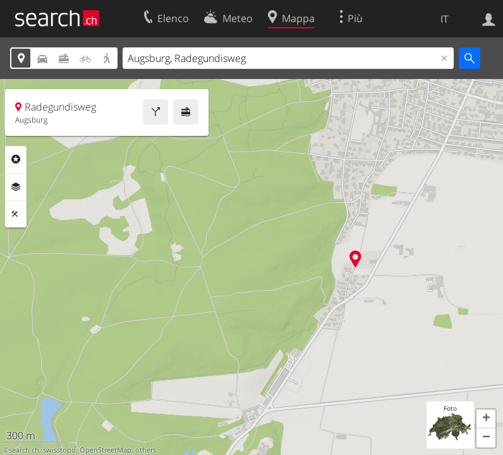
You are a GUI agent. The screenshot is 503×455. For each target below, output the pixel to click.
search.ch (24, 450)
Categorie (16, 159)
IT (444, 19)
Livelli (16, 187)
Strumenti (16, 214)
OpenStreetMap (105, 450)
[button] (485, 419)
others (145, 450)
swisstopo (59, 450)
